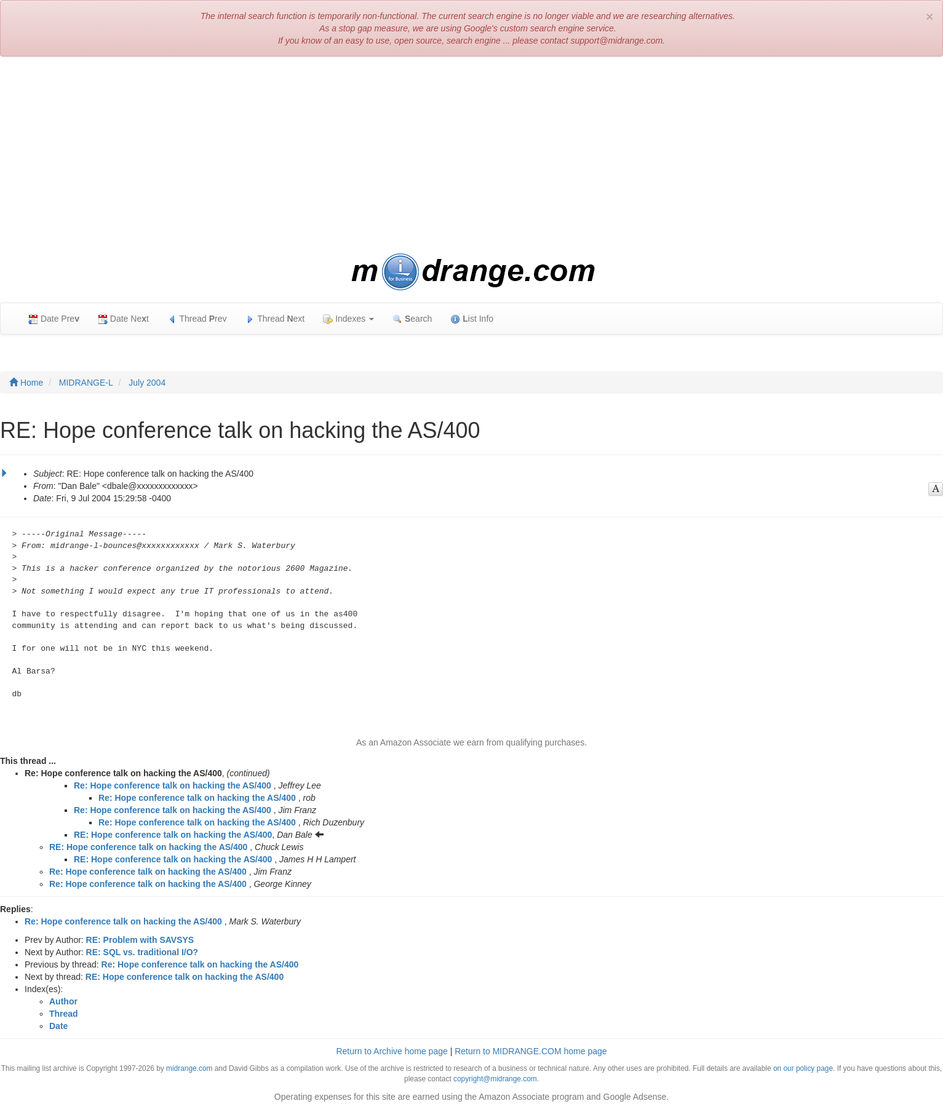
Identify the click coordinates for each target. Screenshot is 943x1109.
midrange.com (189, 1068)
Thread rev (197, 319)
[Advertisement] (472, 155)
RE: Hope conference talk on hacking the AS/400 (173, 835)
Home (26, 383)
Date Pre (53, 319)
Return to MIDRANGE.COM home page (531, 1051)
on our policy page (803, 1068)
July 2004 (147, 383)
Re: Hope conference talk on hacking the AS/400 (172, 785)
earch (412, 319)
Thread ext (275, 319)
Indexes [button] (348, 319)
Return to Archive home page (391, 1051)
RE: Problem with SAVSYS (140, 940)
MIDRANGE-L (86, 383)
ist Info (471, 319)
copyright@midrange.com (495, 1079)
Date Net (123, 319)
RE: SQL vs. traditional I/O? (142, 952)
